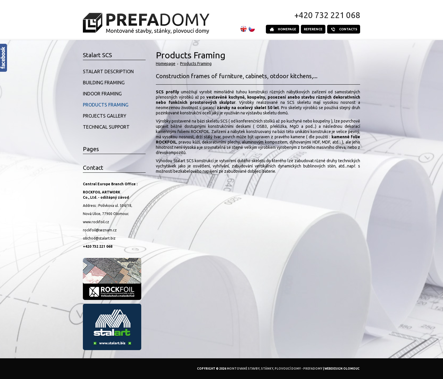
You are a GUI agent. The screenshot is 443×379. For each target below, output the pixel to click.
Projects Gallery (104, 115)
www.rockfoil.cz (96, 222)
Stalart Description (108, 71)
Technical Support (106, 127)
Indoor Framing (102, 93)
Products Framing (196, 63)
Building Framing (104, 82)
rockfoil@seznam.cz (100, 230)
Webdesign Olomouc (342, 368)
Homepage (165, 63)
